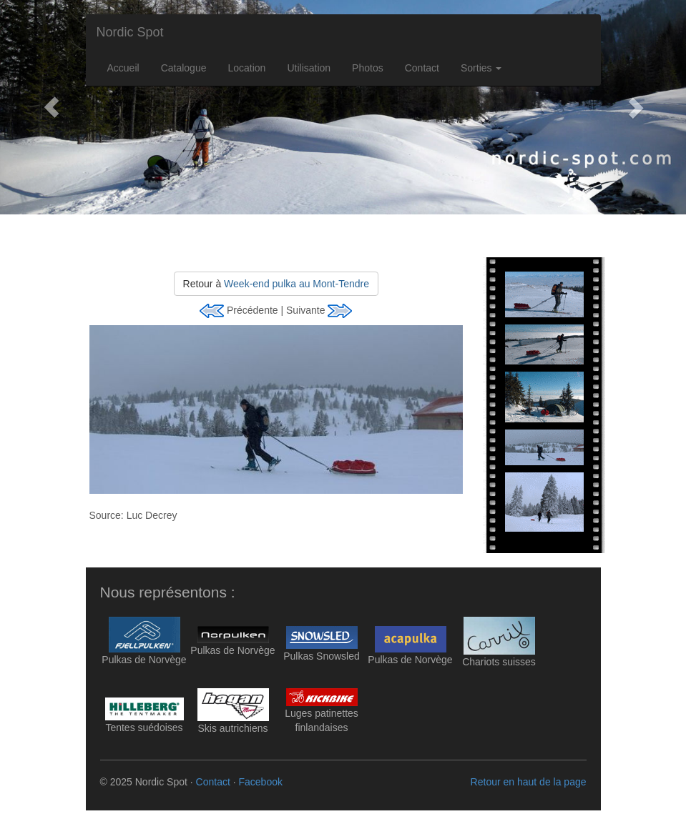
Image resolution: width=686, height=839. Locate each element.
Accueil (123, 68)
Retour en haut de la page (529, 782)
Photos (367, 68)
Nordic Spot (130, 32)
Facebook (260, 782)
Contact (422, 68)
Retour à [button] (276, 283)
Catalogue (184, 68)
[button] (51, 107)
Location (246, 68)
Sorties (481, 68)
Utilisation (308, 68)
